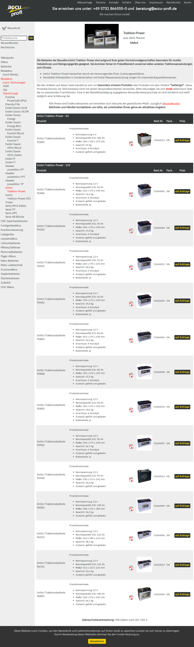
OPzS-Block (14, 147)
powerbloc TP (15, 184)
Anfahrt (126, 2)
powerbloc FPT (16, 176)
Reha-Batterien (10, 260)
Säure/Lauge (10, 93)
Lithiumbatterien (10, 243)
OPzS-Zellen (14, 155)
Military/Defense (10, 247)
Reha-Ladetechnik (11, 265)
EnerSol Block (15, 133)
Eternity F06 (12, 104)
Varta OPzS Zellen (15, 205)
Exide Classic (13, 115)
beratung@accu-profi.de (156, 8)
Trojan (9, 202)
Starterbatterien (10, 278)
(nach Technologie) (14, 82)
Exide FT (10, 162)
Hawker (9, 166)
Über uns (140, 2)
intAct (9, 187)
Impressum (156, 2)
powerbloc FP (15, 169)
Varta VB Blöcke (14, 216)
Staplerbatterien (10, 274)
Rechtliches (173, 2)
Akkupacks (7, 57)
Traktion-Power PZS (19, 198)
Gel (5, 89)
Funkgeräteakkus (11, 225)
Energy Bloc (14, 126)
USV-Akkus (7, 287)
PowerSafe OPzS (17, 100)
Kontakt (114, 2)
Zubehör (6, 282)
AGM (6, 86)
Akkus (4, 62)
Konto (187, 2)
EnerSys (10, 97)
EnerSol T (13, 140)
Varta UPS (11, 213)
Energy (11, 118)
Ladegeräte (7, 234)
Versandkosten (9, 43)
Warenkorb (11, 28)
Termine (100, 2)
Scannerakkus (9, 269)
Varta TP (10, 209)
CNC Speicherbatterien (14, 221)
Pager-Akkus (8, 256)
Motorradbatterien (11, 252)
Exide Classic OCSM (17, 111)
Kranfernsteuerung (12, 230)
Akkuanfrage (84, 2)
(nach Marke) (10, 74)
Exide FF (10, 158)
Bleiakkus (6, 71)
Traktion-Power (16, 191)
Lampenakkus (9, 238)
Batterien (6, 66)
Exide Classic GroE (16, 108)
